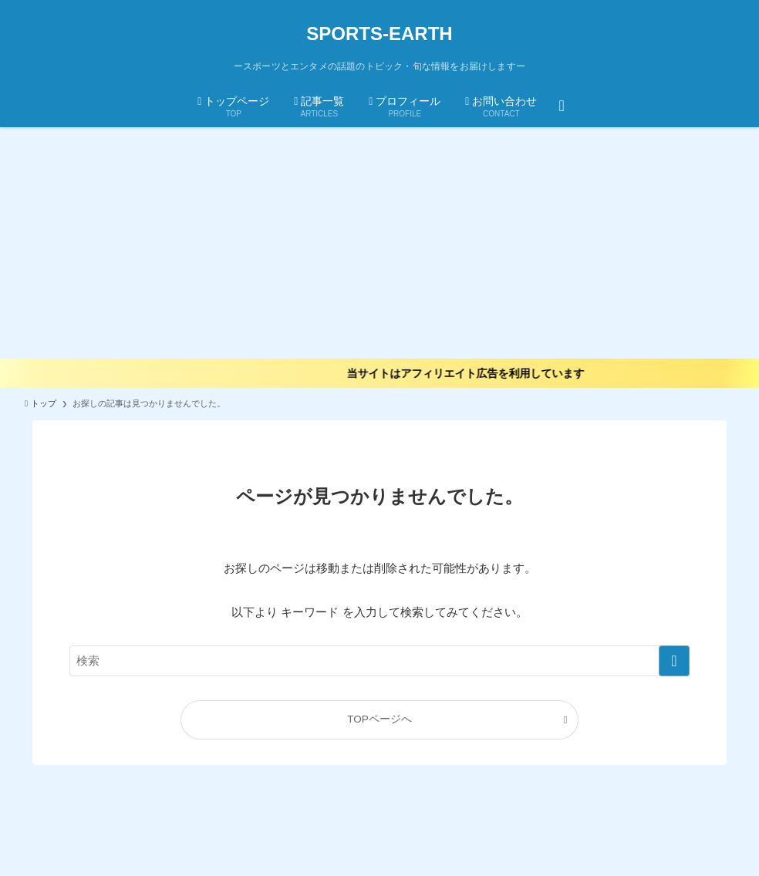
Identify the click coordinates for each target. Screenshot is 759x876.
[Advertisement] (379, 243)
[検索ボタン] (561, 105)
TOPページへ (379, 719)
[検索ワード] (379, 660)
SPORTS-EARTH (379, 34)
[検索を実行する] (674, 660)
